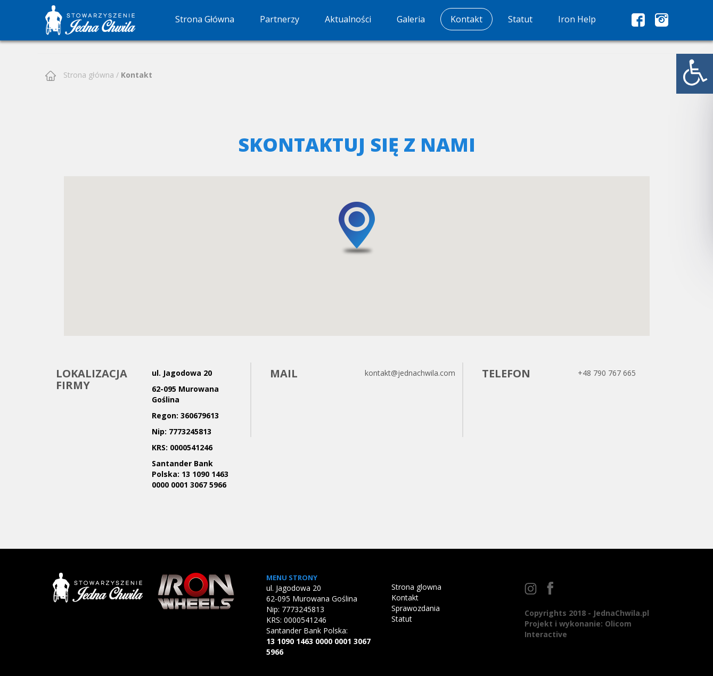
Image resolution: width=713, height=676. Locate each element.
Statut (520, 19)
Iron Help (577, 19)
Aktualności (348, 19)
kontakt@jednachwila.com (410, 373)
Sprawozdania (415, 608)
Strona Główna (204, 19)
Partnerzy (279, 19)
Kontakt (466, 19)
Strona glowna (416, 587)
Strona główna (87, 75)
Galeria (411, 19)
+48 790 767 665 (607, 373)
